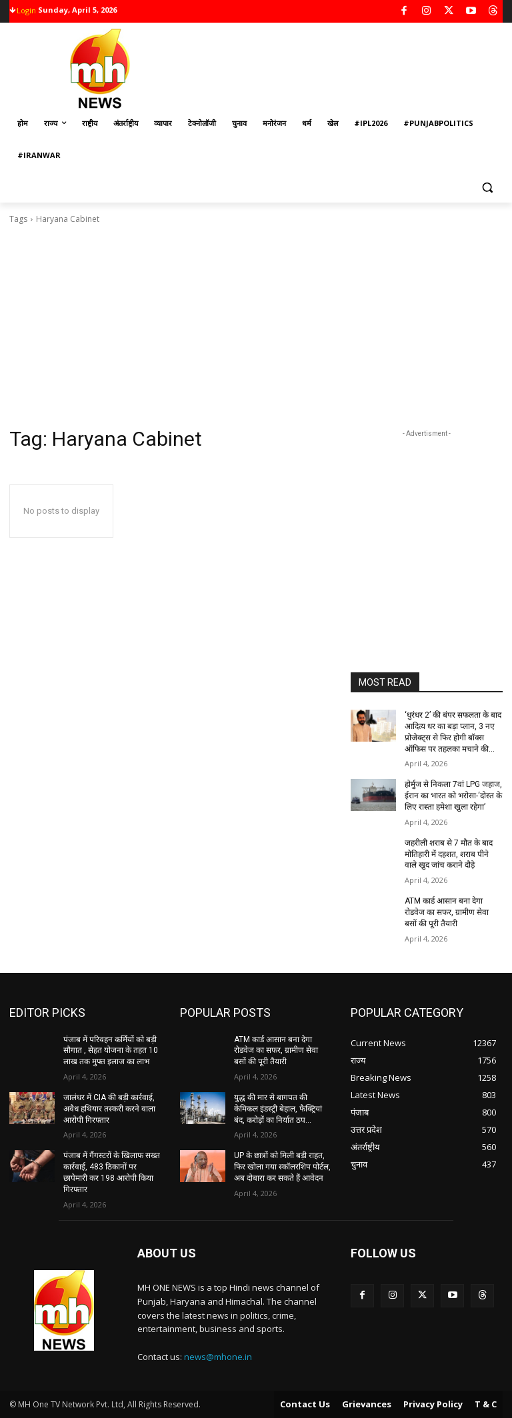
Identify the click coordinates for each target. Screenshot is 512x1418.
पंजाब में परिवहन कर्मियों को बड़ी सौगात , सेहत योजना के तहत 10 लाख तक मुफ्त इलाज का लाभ (110, 1051)
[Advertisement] (256, 326)
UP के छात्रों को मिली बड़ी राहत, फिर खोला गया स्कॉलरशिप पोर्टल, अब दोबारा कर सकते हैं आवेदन (282, 1167)
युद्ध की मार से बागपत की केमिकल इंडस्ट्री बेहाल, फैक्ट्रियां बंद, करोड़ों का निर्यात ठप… (278, 1109)
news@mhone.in (218, 1357)
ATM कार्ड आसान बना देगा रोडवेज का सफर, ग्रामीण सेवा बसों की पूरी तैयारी (447, 912)
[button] (487, 187)
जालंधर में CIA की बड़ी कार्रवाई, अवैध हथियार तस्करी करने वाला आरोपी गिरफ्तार (109, 1109)
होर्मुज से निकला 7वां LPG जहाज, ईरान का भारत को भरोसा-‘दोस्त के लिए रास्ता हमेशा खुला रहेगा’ (453, 796)
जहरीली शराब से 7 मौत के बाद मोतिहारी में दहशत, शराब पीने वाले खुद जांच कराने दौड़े (449, 854)
